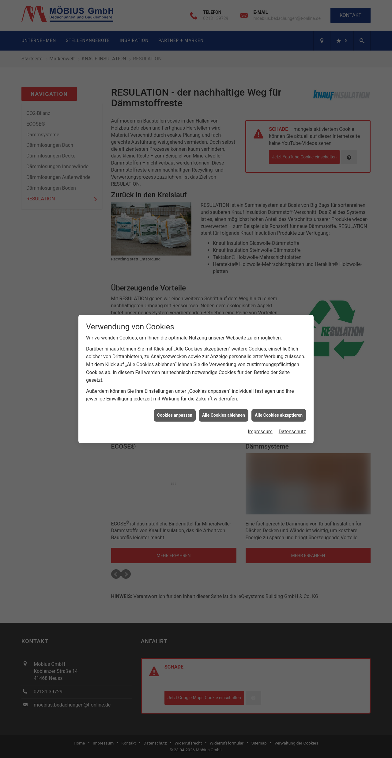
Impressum (260, 427)
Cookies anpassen (174, 410)
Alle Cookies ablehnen (223, 410)
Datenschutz (292, 427)
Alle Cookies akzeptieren (279, 410)
